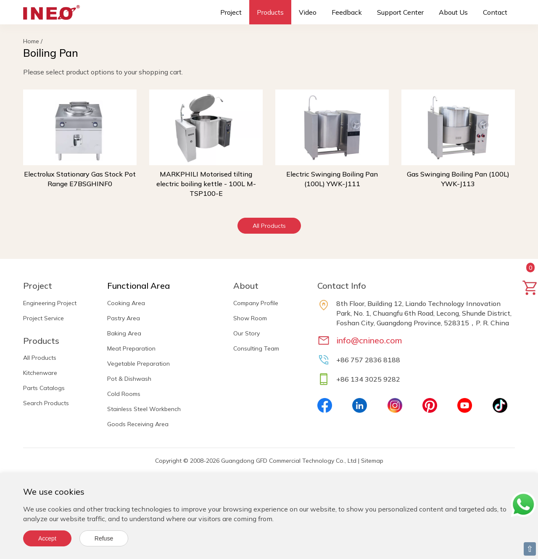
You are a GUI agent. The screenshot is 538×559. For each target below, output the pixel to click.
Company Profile (255, 303)
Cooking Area (126, 303)
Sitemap (372, 460)
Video (307, 12)
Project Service (43, 318)
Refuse (104, 538)
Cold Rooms (123, 394)
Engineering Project (49, 303)
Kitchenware (40, 373)
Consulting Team (256, 348)
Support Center (400, 12)
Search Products (46, 403)
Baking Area (124, 333)
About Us (453, 12)
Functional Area (138, 285)
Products (270, 12)
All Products (269, 225)
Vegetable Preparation (138, 363)
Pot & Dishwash (129, 378)
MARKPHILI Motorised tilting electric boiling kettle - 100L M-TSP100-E (206, 184)
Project (231, 12)
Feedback (347, 12)
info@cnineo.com (369, 340)
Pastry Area (123, 318)
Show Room (250, 318)
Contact (495, 12)
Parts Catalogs (44, 388)
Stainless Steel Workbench (144, 409)
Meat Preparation (131, 348)
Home (31, 41)
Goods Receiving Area (138, 424)
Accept (47, 538)
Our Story (246, 333)
